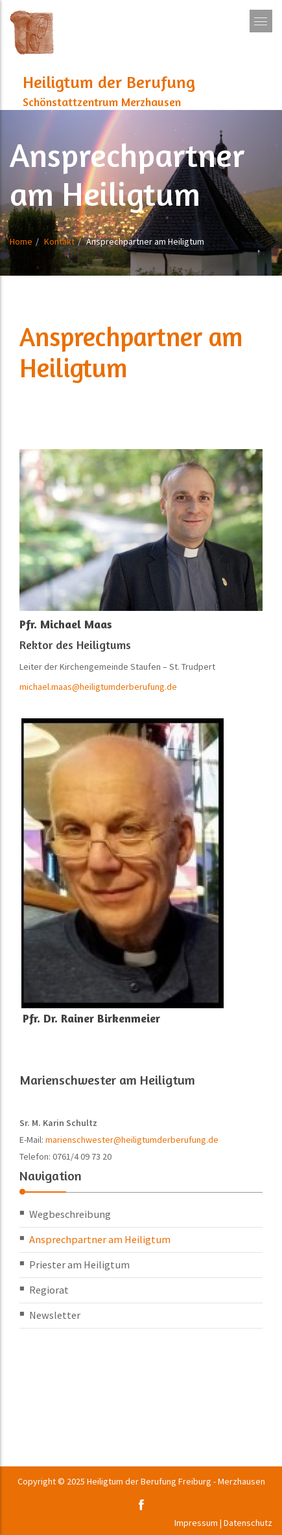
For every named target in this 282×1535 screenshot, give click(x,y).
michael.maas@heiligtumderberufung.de (98, 686)
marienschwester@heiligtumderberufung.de (131, 1139)
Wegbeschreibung (70, 1214)
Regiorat (49, 1289)
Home (21, 241)
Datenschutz (248, 1523)
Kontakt (59, 241)
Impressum (196, 1523)
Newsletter (54, 1315)
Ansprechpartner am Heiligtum (99, 1239)
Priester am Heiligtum (79, 1264)
